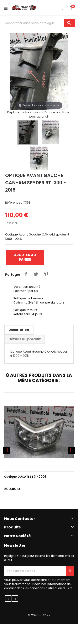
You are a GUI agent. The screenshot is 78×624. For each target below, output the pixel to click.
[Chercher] (39, 23)
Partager (26, 274)
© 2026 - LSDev (39, 615)
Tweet (36, 274)
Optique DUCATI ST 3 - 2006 (25, 477)
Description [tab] (19, 329)
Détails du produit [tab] (25, 339)
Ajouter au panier (25, 257)
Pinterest (46, 274)
